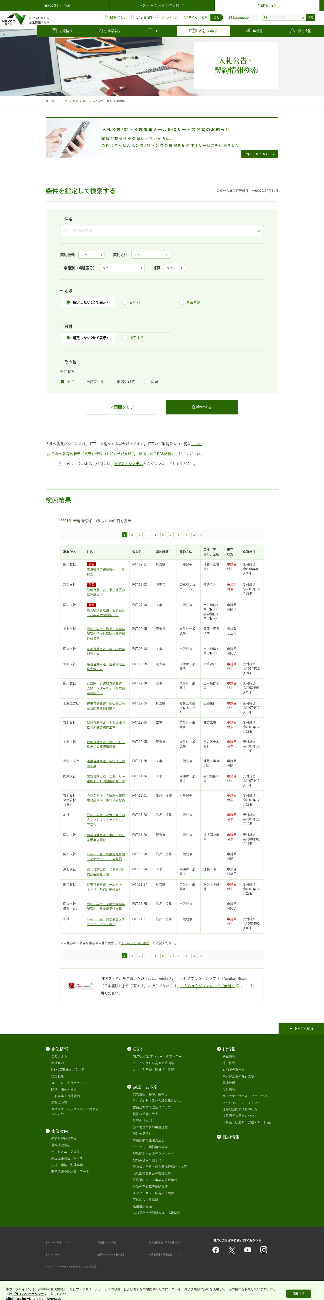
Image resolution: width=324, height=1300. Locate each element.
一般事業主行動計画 (65, 1096)
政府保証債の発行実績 (238, 1076)
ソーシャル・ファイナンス (241, 1102)
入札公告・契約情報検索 (150, 1147)
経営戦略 (57, 1076)
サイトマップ (55, 1254)
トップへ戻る (303, 1028)
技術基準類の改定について (152, 1107)
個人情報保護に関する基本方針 (171, 1242)
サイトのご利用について (63, 1242)
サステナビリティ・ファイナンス (246, 1096)
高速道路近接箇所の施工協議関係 (156, 1212)
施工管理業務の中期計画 (150, 1127)
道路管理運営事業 (64, 1138)
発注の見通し (142, 1133)
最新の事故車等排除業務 (150, 1186)
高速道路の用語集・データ (70, 1171)
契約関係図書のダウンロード (153, 1153)
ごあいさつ (59, 1056)
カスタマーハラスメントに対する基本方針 (75, 1112)
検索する (204, 407)
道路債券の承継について (239, 1115)
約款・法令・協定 (64, 1089)
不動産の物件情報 (145, 1199)
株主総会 (228, 1063)
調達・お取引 (85, 101)
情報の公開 (59, 1102)
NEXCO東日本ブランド (67, 1069)
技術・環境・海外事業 (67, 1164)
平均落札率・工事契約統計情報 (155, 1179)
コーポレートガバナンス (68, 1082)
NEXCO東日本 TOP (57, 5)
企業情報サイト (267, 5)
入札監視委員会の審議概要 (152, 1173)
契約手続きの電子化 (147, 1160)
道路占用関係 (142, 1206)
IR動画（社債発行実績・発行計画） (247, 1122)
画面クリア (124, 407)
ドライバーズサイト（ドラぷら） (162, 5)
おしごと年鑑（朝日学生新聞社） (156, 1069)
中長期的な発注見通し (148, 1140)
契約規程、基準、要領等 (150, 1094)
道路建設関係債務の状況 (239, 1109)
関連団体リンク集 (110, 1242)
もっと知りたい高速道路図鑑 (153, 1063)
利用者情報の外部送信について (171, 1254)
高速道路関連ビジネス (67, 1158)
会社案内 (57, 1063)
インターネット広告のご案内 (153, 1193)
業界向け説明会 (144, 1120)
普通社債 (228, 1082)
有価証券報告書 (233, 1069)
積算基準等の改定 (145, 1114)
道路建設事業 (60, 1145)
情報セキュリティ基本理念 (116, 1254)
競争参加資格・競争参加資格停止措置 (160, 1166)
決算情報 (228, 1056)
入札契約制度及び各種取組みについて (160, 1100)
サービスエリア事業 (65, 1151)
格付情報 (228, 1089)
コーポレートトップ (58, 101)
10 (194, 534)
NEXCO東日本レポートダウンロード (159, 1056)
